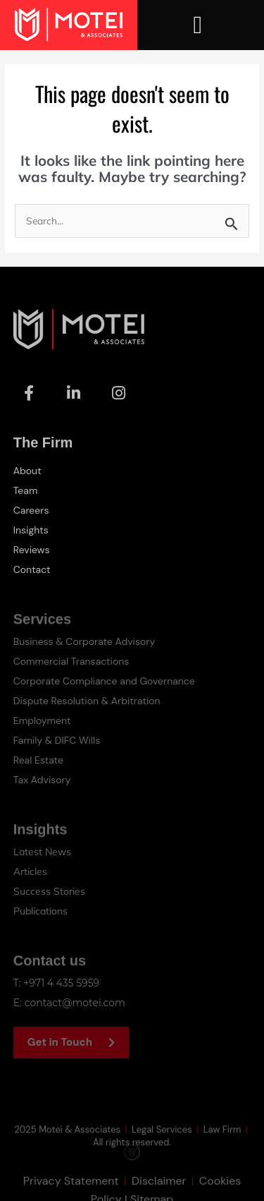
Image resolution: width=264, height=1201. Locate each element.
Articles (30, 871)
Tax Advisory (42, 779)
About (27, 470)
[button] (197, 25)
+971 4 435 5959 (61, 983)
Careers (31, 510)
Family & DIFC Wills (56, 740)
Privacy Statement (71, 1190)
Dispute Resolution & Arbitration (87, 700)
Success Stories (49, 891)
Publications (40, 911)
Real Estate (38, 760)
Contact (32, 569)
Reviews (31, 549)
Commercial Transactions (71, 661)
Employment (42, 720)
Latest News (42, 851)
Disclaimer (159, 1190)
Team (25, 490)
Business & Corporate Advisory (84, 641)
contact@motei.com (75, 1002)
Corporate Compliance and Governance (104, 681)
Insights (31, 530)
